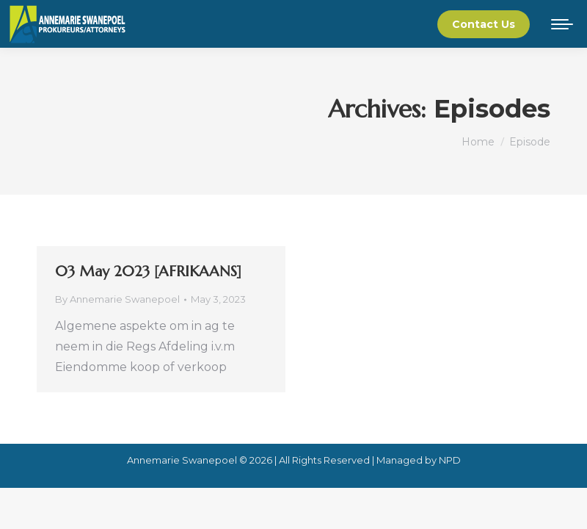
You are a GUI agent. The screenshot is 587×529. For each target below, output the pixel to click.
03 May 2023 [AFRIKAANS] (148, 271)
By (117, 299)
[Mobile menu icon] (562, 24)
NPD (450, 460)
